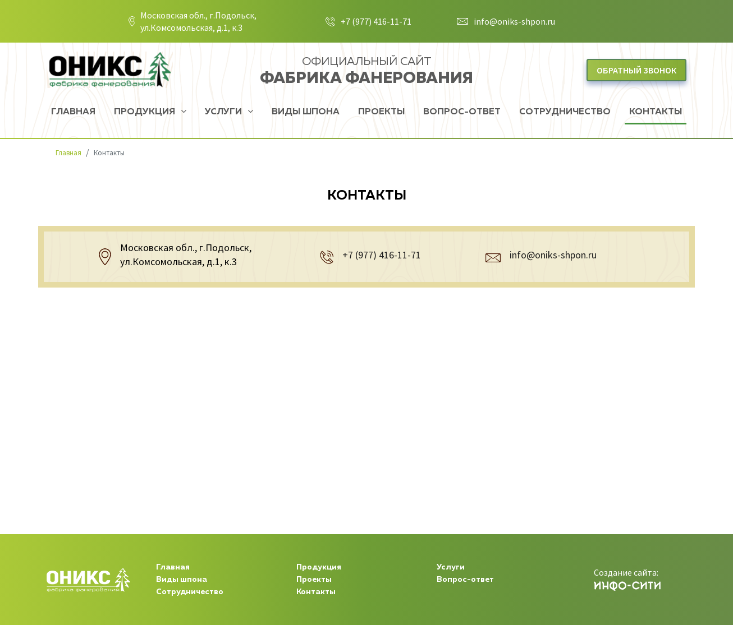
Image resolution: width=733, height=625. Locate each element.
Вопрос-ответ (462, 112)
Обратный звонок (636, 70)
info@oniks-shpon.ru (514, 21)
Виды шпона (306, 112)
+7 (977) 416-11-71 (376, 21)
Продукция (145, 112)
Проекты (381, 112)
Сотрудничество (565, 112)
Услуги (224, 112)
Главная (73, 112)
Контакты (655, 112)
